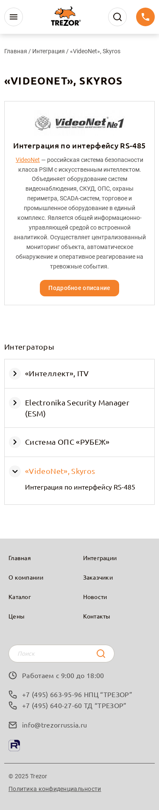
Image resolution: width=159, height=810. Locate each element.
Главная (15, 51)
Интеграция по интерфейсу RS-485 (80, 486)
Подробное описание (79, 288)
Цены (16, 616)
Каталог (19, 596)
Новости (95, 596)
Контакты (97, 616)
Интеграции (100, 557)
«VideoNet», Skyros (60, 470)
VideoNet (28, 159)
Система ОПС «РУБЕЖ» (67, 441)
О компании (25, 577)
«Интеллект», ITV (57, 373)
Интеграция (49, 51)
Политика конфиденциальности (54, 788)
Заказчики (98, 577)
